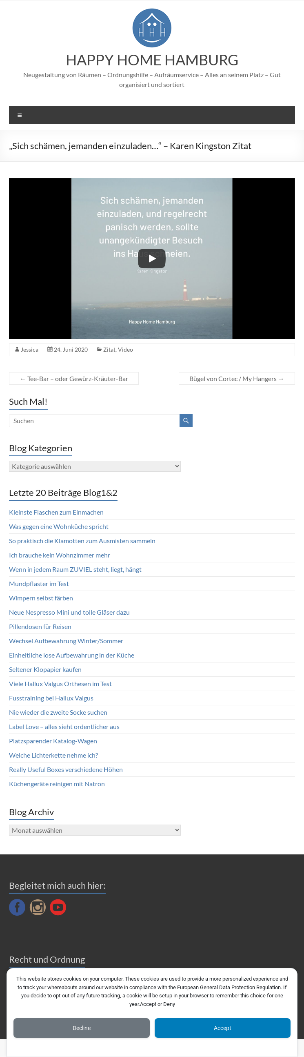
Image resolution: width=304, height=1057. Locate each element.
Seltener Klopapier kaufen (45, 669)
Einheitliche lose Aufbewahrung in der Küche (71, 655)
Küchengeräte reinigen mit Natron (57, 783)
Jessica (29, 349)
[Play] (152, 258)
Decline (82, 1028)
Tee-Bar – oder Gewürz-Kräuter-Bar (74, 378)
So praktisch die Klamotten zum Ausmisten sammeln (82, 540)
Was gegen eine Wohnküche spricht (59, 526)
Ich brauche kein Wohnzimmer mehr (59, 555)
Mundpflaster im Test (39, 583)
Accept (222, 1028)
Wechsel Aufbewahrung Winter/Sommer (66, 640)
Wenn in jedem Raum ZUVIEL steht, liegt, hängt (75, 569)
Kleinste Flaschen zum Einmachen (56, 512)
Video (125, 349)
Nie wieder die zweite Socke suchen (58, 712)
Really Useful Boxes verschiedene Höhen (66, 769)
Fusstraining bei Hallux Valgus (51, 698)
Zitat (109, 349)
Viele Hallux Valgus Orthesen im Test (60, 683)
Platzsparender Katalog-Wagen (53, 741)
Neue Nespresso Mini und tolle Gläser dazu (69, 612)
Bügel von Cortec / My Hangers (236, 378)
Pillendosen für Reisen (40, 626)
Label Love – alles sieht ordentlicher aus (64, 726)
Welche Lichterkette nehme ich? (53, 755)
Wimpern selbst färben (41, 598)
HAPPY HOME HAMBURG (152, 60)
